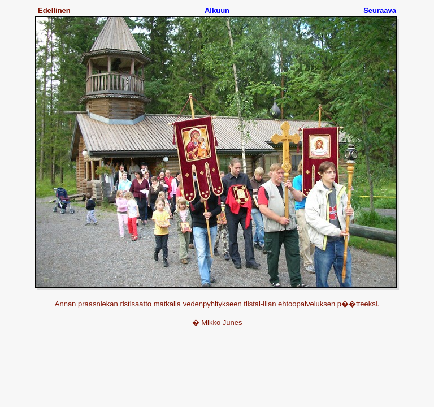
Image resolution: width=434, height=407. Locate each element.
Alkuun (217, 10)
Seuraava (379, 10)
